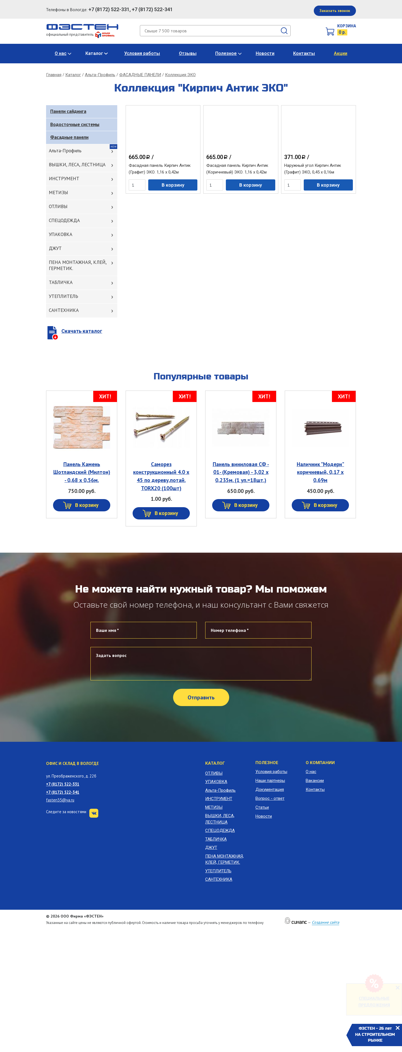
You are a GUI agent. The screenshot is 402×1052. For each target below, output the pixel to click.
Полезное (226, 53)
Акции (340, 53)
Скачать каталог (81, 331)
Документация (269, 789)
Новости (265, 53)
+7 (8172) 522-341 (62, 792)
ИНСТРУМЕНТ (64, 178)
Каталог (94, 53)
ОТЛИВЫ (58, 206)
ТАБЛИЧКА (61, 282)
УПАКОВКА (60, 234)
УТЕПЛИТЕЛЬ (63, 296)
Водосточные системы (74, 124)
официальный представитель (80, 34)
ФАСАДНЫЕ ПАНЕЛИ (140, 74)
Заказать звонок (334, 10)
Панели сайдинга (68, 111)
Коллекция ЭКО (180, 74)
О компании (320, 762)
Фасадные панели (69, 137)
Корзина (346, 26)
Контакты (304, 53)
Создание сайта (325, 922)
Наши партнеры (270, 780)
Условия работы (142, 53)
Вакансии (315, 780)
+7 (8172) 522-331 (62, 784)
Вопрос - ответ (269, 798)
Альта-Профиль (100, 74)
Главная (53, 74)
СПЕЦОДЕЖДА (64, 220)
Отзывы (188, 53)
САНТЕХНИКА (64, 310)
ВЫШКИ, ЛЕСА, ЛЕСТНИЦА (77, 165)
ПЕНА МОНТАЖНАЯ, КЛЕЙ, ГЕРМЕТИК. (78, 265)
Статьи (262, 807)
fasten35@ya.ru (60, 800)
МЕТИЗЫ (58, 192)
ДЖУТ (55, 248)
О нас (60, 53)
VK (93, 813)
